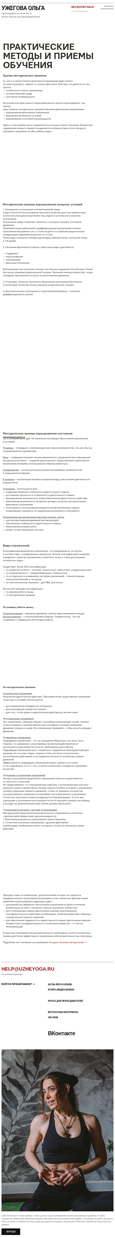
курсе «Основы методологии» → (69, 942)
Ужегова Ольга (23, 8)
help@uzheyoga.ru (27, 969)
